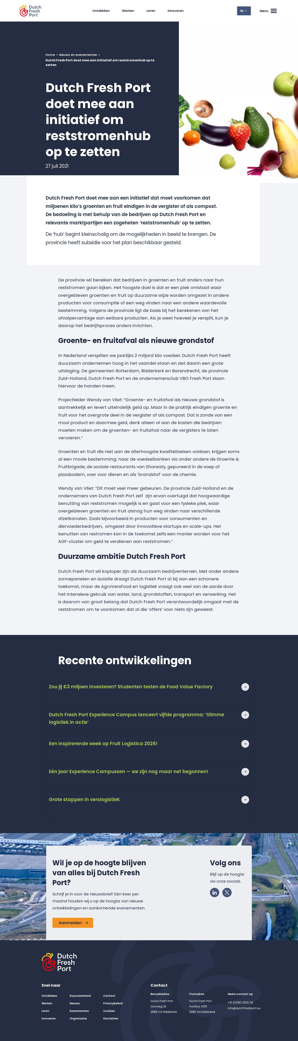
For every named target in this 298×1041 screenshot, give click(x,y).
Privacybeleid (113, 1003)
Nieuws (75, 1003)
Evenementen (79, 1011)
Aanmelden (70, 923)
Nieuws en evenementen (78, 55)
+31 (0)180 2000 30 (240, 1003)
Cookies (109, 1011)
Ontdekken (102, 11)
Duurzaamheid (80, 996)
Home (51, 55)
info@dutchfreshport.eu (244, 1008)
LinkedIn (215, 892)
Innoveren (177, 11)
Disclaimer (111, 1018)
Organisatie (78, 1018)
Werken (129, 11)
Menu (269, 11)
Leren (151, 11)
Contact (109, 996)
